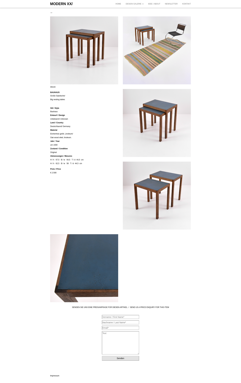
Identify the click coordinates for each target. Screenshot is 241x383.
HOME (118, 4)
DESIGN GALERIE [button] (135, 4)
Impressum (54, 376)
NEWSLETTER (171, 4)
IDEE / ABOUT (154, 4)
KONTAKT (186, 4)
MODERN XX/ (61, 4)
